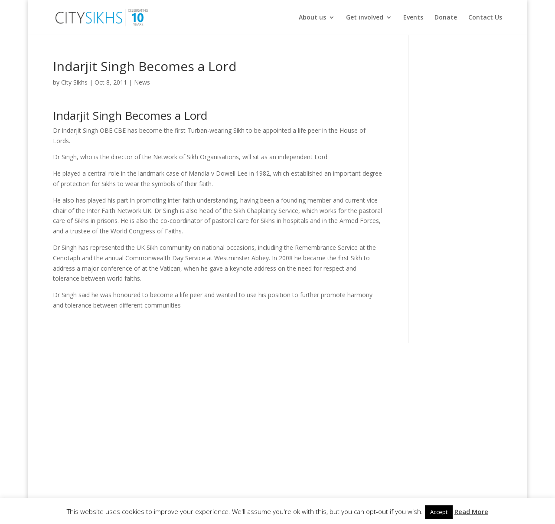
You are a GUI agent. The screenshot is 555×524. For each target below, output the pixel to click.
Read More (471, 511)
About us (312, 17)
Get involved (364, 17)
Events (413, 17)
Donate (445, 17)
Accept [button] (438, 512)
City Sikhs (74, 82)
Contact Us (485, 17)
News (142, 82)
